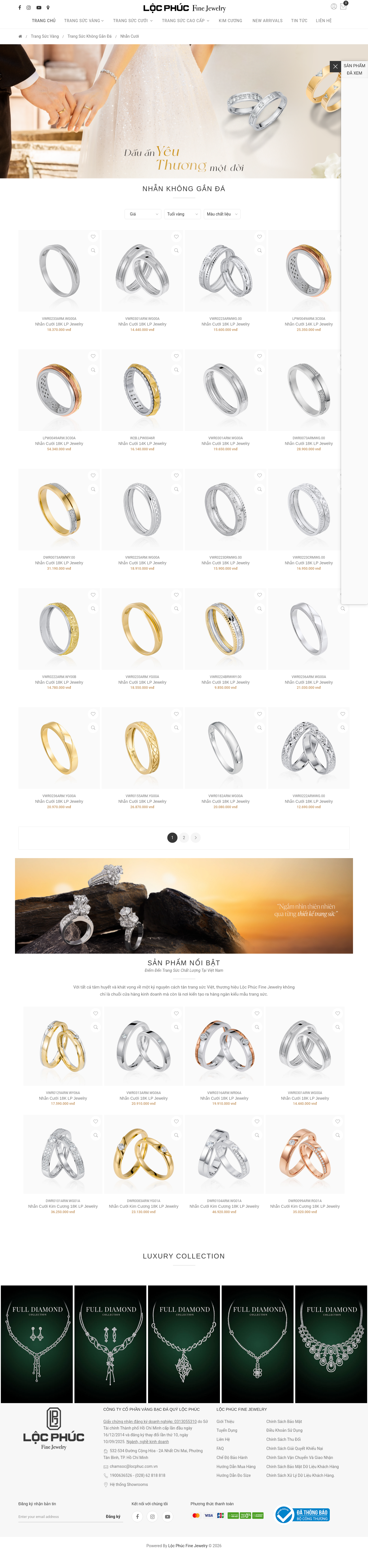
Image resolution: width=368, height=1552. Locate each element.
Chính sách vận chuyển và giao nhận (299, 1457)
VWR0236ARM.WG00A (309, 677)
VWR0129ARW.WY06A (63, 1093)
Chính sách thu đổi (283, 1439)
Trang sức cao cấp (186, 20)
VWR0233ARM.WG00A (59, 319)
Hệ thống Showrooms (129, 1484)
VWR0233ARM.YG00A (142, 677)
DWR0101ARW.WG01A (63, 1201)
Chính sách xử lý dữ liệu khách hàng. (300, 1475)
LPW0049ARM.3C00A (308, 319)
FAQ (220, 1448)
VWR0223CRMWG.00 (309, 557)
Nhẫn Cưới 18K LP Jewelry (309, 801)
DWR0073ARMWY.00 (59, 557)
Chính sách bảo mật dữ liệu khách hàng (302, 1466)
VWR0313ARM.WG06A (144, 1093)
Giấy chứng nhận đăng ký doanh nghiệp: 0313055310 (150, 1421)
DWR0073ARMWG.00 (309, 438)
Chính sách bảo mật (284, 1421)
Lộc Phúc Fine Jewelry (187, 1545)
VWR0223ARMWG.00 (225, 319)
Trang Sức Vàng (84, 20)
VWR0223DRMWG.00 (225, 557)
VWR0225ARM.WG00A (142, 557)
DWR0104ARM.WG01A (224, 1201)
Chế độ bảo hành (232, 1457)
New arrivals (268, 20)
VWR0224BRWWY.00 (225, 677)
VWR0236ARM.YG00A (59, 796)
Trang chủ (44, 20)
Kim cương (231, 20)
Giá (133, 214)
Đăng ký (113, 1516)
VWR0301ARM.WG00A (225, 438)
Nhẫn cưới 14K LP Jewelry (142, 443)
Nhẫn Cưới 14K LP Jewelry (309, 324)
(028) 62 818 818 (150, 1475)
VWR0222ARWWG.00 (309, 796)
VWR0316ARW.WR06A (224, 1093)
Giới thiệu (225, 1421)
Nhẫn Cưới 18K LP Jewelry (59, 324)
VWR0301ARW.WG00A (142, 319)
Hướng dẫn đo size (234, 1475)
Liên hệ (324, 20)
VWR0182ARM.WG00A (225, 796)
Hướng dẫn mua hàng (236, 1466)
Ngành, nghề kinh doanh (148, 1441)
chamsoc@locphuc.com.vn (134, 1466)
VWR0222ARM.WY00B (59, 677)
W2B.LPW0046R (142, 438)
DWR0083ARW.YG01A (144, 1201)
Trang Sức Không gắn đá (89, 36)
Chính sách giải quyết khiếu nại (294, 1448)
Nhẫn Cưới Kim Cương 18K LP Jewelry (63, 1206)
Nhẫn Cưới (129, 36)
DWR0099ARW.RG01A (305, 1201)
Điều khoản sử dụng (284, 1430)
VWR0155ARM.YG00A (142, 796)
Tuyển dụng (227, 1430)
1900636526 (121, 1475)
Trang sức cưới (133, 20)
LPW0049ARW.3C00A (59, 438)
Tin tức (299, 20)
